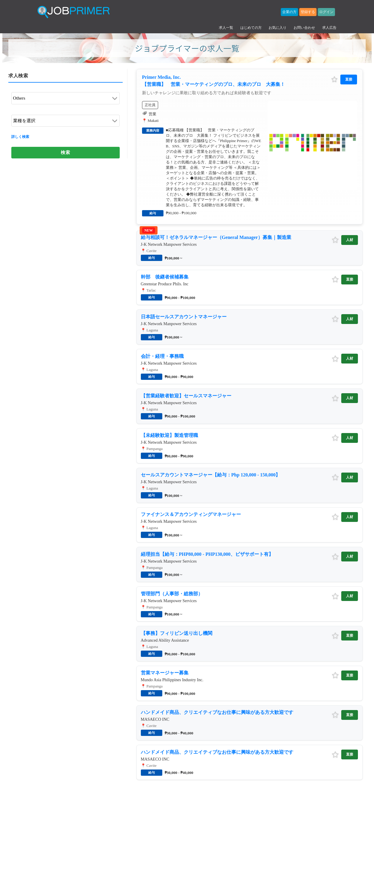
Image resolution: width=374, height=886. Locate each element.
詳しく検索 (20, 130)
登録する (308, 12)
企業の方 (289, 12)
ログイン (326, 12)
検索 (65, 144)
